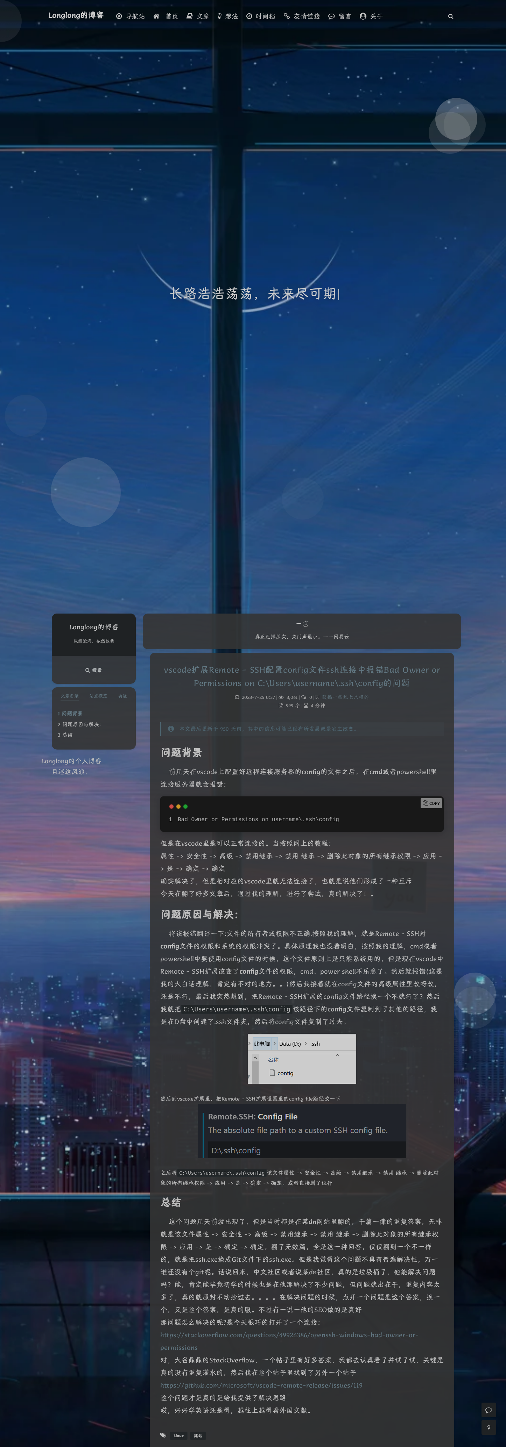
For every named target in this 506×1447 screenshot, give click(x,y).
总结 (67, 735)
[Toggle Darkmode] (489, 1427)
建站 (198, 1435)
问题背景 (72, 713)
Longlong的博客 (76, 15)
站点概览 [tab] (98, 696)
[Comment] (489, 1410)
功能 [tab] (122, 696)
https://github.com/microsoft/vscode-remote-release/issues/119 (261, 1385)
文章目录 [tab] (70, 696)
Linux (179, 1435)
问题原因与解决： (83, 724)
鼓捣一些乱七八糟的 (345, 697)
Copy (434, 803)
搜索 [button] (93, 670)
